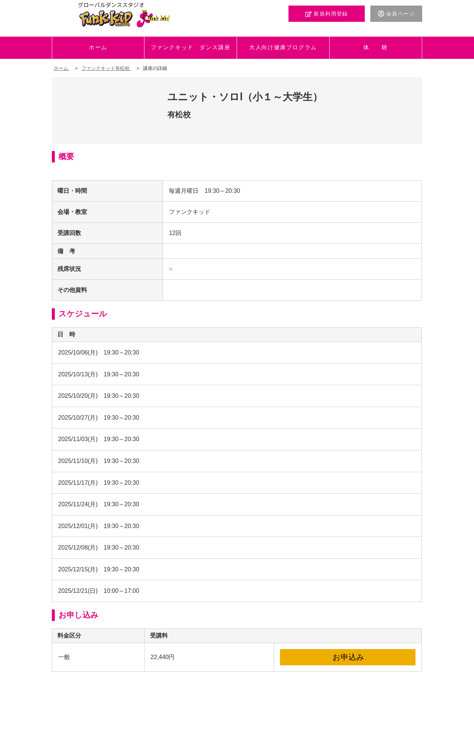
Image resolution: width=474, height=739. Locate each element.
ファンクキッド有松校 (106, 68)
